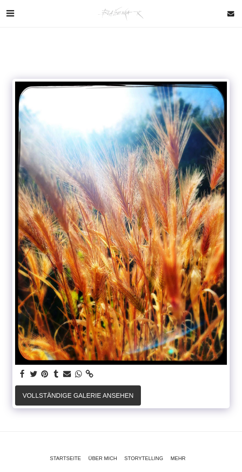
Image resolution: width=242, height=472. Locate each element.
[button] (10, 13)
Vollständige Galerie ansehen (78, 395)
